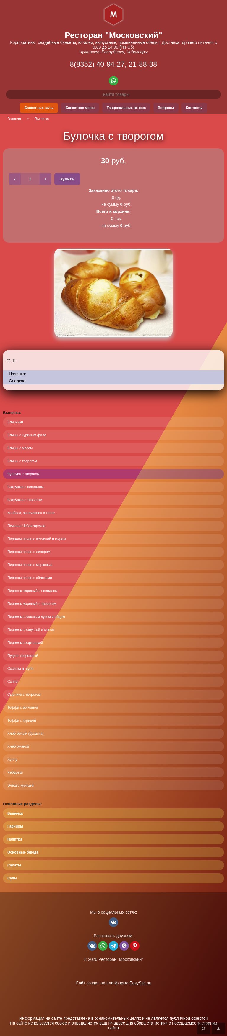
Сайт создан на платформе (113, 983)
